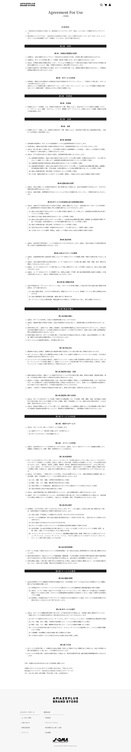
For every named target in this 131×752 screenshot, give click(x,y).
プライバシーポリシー (52, 723)
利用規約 (48, 718)
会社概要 (48, 732)
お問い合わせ (26, 723)
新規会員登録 (26, 728)
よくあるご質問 (26, 718)
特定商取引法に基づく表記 (53, 728)
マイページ (25, 732)
